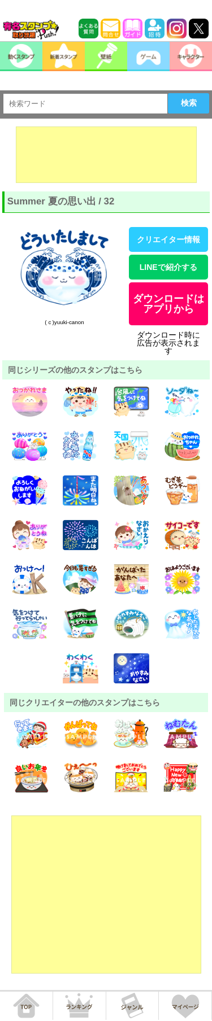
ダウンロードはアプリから (168, 304)
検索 (189, 102)
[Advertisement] (106, 154)
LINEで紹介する (168, 267)
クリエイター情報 (168, 239)
